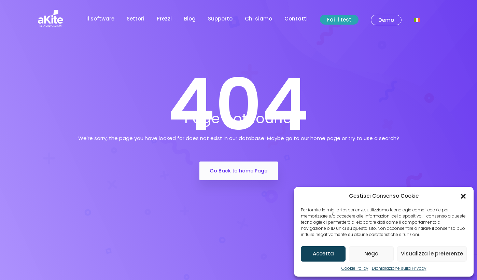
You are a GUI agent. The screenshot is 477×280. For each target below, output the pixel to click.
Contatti (296, 18)
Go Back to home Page (238, 170)
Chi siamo (258, 18)
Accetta (323, 253)
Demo (386, 20)
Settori (135, 18)
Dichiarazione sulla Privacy (399, 268)
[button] (463, 196)
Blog (190, 18)
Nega (371, 253)
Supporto (220, 18)
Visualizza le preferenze (432, 253)
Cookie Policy (354, 268)
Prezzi (164, 18)
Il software (100, 18)
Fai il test (339, 19)
